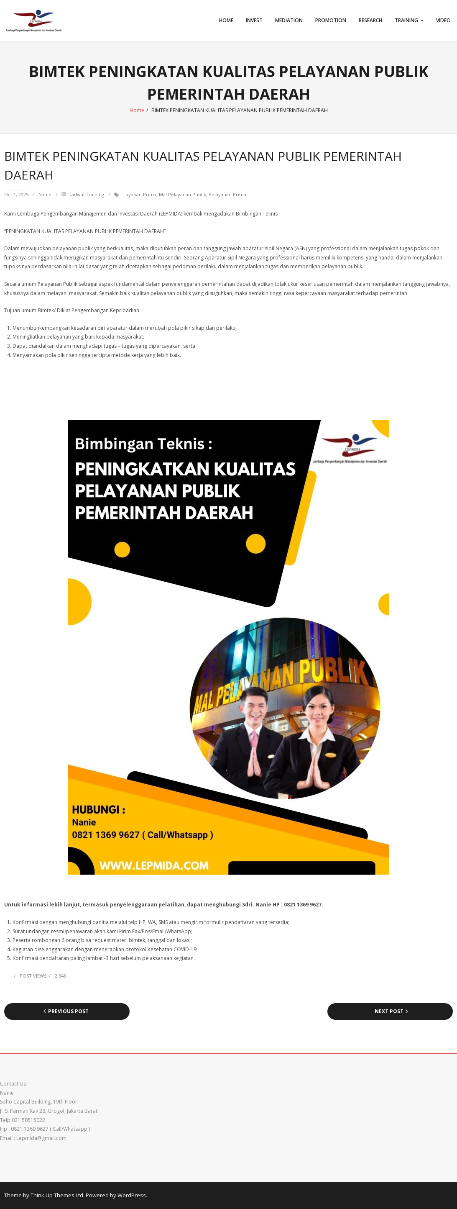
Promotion (330, 20)
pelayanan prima (227, 194)
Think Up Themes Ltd (57, 1195)
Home (226, 20)
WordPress (131, 1195)
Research (370, 20)
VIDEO (443, 20)
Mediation (289, 20)
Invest (254, 20)
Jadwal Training (87, 194)
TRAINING (406, 20)
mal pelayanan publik (182, 194)
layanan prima (139, 194)
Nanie (44, 194)
